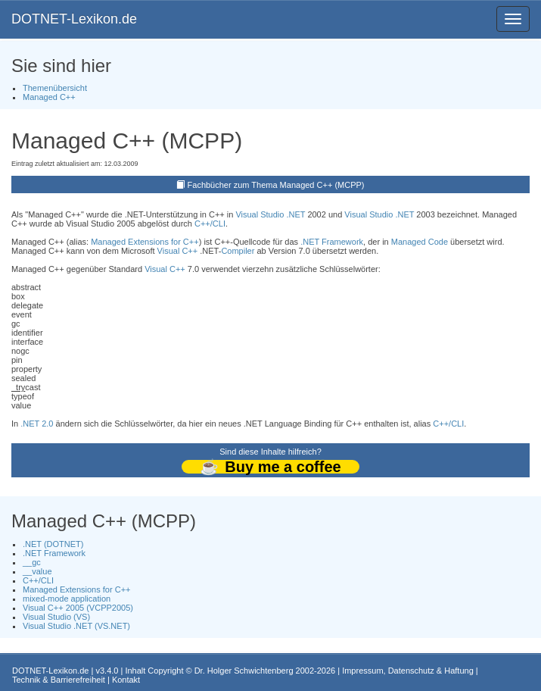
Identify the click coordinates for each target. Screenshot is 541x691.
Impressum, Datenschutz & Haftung (408, 670)
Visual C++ (177, 250)
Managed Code (419, 241)
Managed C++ (49, 97)
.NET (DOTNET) (53, 544)
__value (37, 571)
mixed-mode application (66, 598)
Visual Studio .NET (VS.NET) (76, 625)
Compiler (237, 250)
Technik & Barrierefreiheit (58, 679)
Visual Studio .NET (270, 214)
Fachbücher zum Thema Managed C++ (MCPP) (276, 184)
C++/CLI (209, 223)
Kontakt (126, 679)
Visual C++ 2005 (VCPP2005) (78, 607)
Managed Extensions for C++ (144, 241)
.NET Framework (331, 241)
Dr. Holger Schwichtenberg (244, 670)
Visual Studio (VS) (56, 616)
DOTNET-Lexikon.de (74, 19)
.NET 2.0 (36, 423)
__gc (32, 562)
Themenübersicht (55, 87)
